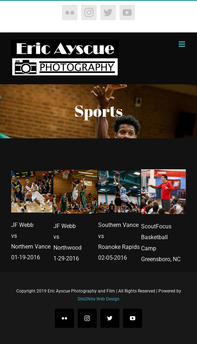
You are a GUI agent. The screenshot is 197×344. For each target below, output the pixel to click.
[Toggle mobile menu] (182, 44)
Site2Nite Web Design (98, 298)
